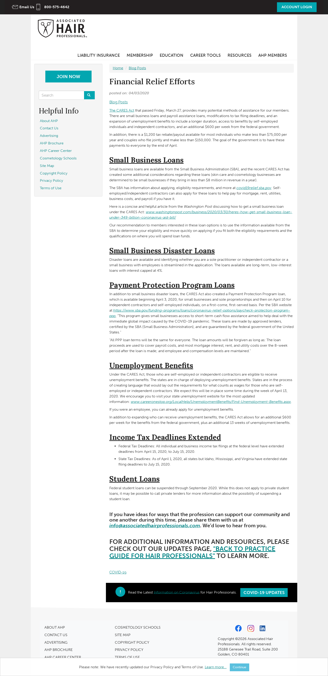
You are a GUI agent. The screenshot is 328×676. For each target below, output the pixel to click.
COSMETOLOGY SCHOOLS (138, 627)
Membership (140, 55)
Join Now (68, 76)
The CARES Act (121, 110)
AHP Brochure (52, 143)
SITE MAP (123, 635)
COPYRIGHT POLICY (132, 642)
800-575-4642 (56, 7)
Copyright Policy (53, 173)
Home (118, 68)
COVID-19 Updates (264, 592)
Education (171, 55)
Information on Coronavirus (177, 592)
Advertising (49, 135)
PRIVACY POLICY (129, 650)
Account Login (297, 7)
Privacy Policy (51, 180)
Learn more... (216, 667)
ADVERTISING (55, 642)
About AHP (49, 121)
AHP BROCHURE (58, 650)
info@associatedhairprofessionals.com (154, 525)
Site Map (47, 166)
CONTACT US (55, 635)
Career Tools (205, 55)
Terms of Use (51, 188)
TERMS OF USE (127, 657)
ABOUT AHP (54, 627)
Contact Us (49, 128)
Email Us (26, 7)
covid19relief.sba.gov (253, 188)
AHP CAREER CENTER (62, 657)
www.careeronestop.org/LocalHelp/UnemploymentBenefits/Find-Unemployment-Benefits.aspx (211, 401)
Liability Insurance (98, 55)
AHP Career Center (56, 151)
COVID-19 (117, 572)
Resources (239, 55)
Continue (239, 667)
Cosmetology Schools (58, 158)
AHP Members (272, 55)
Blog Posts (137, 68)
